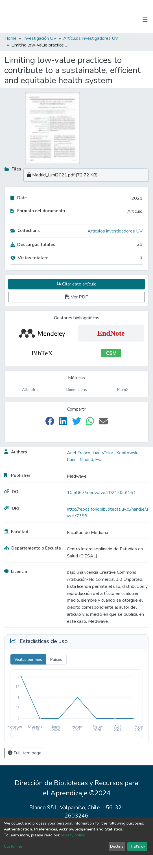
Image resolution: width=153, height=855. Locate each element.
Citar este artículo (77, 284)
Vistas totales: (29, 258)
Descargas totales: (33, 245)
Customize (13, 846)
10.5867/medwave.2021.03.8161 (101, 492)
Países (56, 659)
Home (11, 38)
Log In (127, 20)
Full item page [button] (24, 753)
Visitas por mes (28, 659)
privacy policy (73, 835)
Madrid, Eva (91, 460)
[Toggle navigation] (145, 19)
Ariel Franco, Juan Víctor (90, 453)
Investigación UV (39, 38)
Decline (117, 846)
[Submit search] (115, 19)
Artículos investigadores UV (90, 38)
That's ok (137, 846)
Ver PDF (76, 297)
